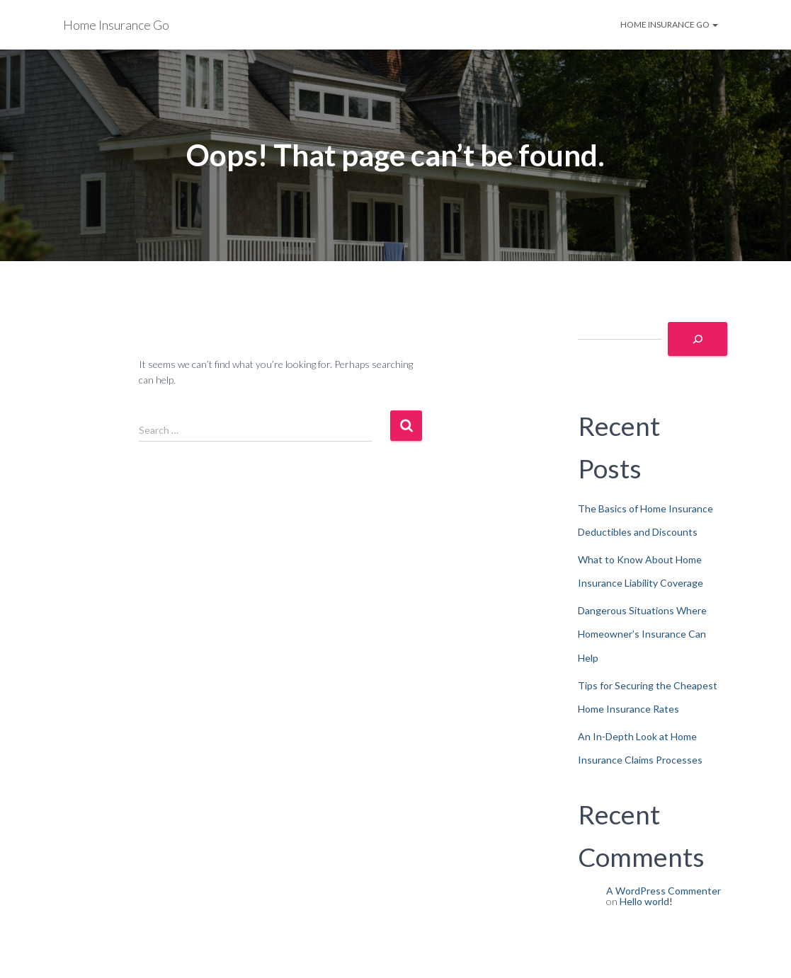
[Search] (697, 339)
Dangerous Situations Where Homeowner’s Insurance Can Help (642, 634)
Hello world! (646, 901)
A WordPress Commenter (663, 891)
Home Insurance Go (669, 24)
